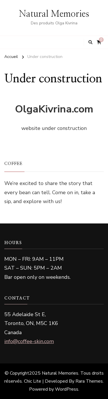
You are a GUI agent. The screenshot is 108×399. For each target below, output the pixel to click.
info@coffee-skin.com (29, 341)
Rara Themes (89, 381)
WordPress (66, 389)
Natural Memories (54, 14)
